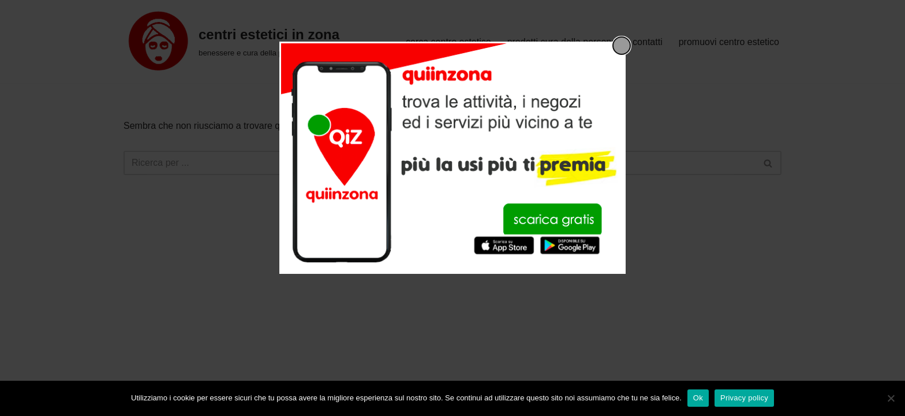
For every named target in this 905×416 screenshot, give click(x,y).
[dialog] (452, 158)
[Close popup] (621, 45)
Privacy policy (744, 397)
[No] (890, 398)
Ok (698, 397)
